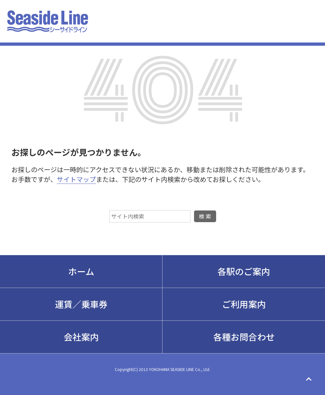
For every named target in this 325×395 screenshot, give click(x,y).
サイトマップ (76, 179)
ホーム (81, 271)
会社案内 (81, 336)
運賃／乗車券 (81, 304)
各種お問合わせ (244, 336)
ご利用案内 (244, 304)
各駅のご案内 (243, 271)
